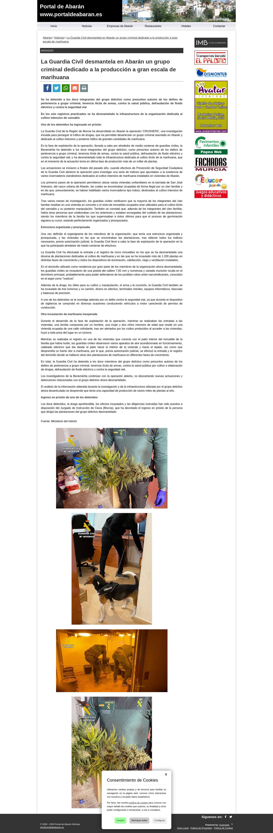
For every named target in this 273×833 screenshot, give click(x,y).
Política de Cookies (223, 828)
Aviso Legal (183, 828)
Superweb (224, 825)
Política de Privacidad (201, 828)
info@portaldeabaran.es (52, 827)
